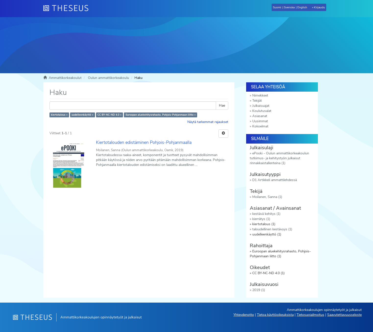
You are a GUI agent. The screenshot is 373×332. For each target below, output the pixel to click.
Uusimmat (260, 121)
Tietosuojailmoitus (310, 314)
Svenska (289, 7)
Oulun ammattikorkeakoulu (108, 77)
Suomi (277, 7)
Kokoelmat (260, 126)
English (302, 7)
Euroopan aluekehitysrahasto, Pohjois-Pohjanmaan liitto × (161, 115)
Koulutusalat (261, 111)
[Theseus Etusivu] (67, 8)
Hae (222, 105)
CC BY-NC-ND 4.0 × (109, 115)
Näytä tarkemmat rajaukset (207, 122)
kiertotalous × (59, 115)
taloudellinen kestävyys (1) (272, 229)
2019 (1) (258, 290)
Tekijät (257, 100)
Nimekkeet (260, 95)
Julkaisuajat (260, 105)
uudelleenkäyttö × (82, 115)
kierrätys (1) (261, 219)
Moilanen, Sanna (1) (267, 197)
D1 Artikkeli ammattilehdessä (274, 180)
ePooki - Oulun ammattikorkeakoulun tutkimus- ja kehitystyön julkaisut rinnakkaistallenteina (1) (279, 158)
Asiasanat (259, 116)
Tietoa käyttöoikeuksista (275, 314)
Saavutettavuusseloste (344, 314)
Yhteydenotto (243, 314)
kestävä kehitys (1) (266, 213)
